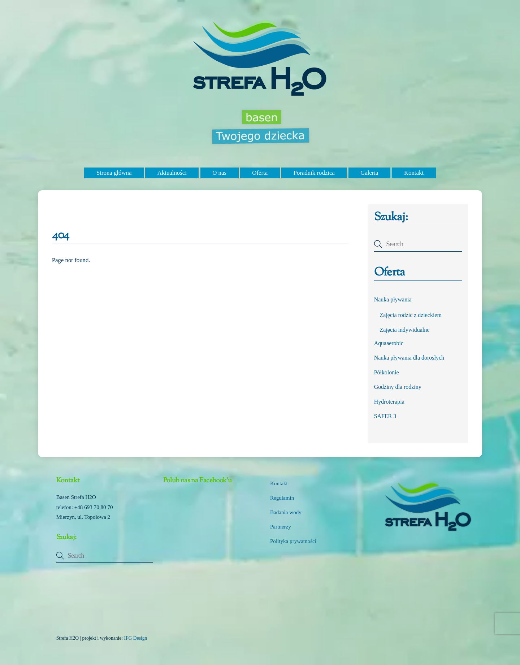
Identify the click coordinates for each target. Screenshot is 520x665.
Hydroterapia (389, 402)
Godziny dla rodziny (397, 387)
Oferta (260, 172)
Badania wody (286, 512)
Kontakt (414, 172)
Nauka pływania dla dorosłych (409, 358)
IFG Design (135, 638)
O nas (219, 172)
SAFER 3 (385, 416)
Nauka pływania (393, 299)
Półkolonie (386, 372)
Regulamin (282, 498)
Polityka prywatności (293, 541)
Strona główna (113, 172)
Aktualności (172, 172)
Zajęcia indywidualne (405, 330)
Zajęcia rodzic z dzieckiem (411, 315)
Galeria (369, 172)
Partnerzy (280, 527)
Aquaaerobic (388, 343)
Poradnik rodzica (314, 172)
